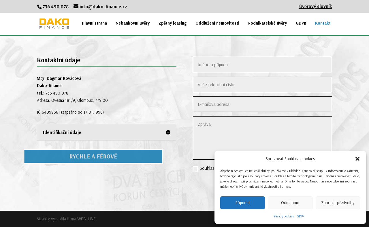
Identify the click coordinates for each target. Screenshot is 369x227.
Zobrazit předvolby (338, 202)
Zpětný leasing (173, 23)
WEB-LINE (86, 219)
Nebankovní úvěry (133, 23)
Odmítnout (290, 202)
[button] (357, 159)
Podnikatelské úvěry (267, 23)
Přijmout (242, 202)
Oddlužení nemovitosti (217, 23)
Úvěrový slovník (315, 6)
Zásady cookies (284, 216)
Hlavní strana (94, 23)
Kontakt (323, 23)
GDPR (300, 216)
